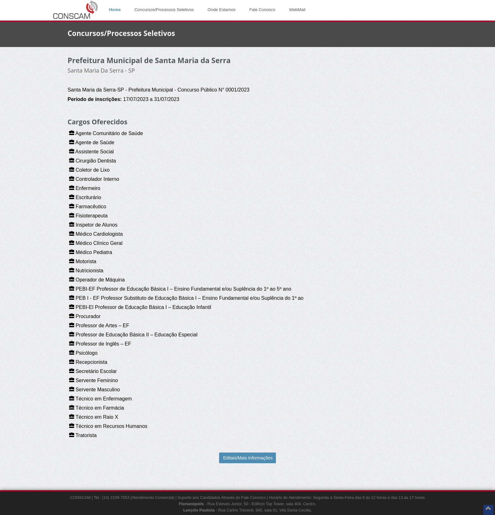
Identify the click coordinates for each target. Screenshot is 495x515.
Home (115, 9)
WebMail (297, 9)
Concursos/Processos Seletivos (164, 9)
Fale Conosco (262, 9)
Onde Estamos (222, 9)
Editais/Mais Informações (247, 457)
